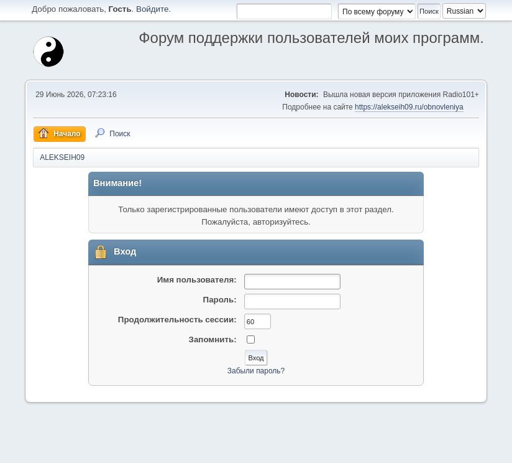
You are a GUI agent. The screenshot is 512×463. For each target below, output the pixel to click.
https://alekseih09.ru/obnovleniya (409, 107)
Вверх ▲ (469, 450)
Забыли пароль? (256, 371)
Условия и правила (420, 450)
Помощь (372, 450)
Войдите (152, 9)
